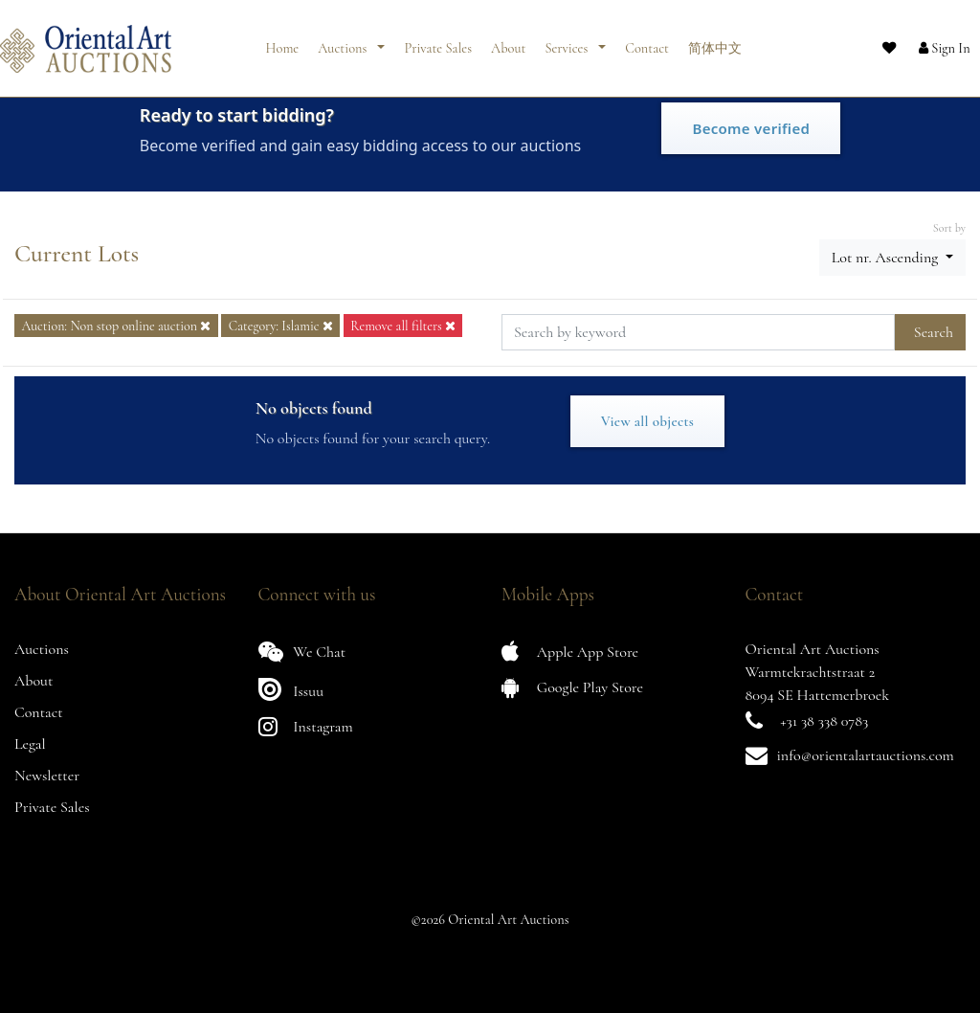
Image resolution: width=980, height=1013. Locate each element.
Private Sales (438, 41)
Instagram (305, 726)
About (508, 41)
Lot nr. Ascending (887, 257)
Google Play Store (572, 687)
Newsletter (46, 775)
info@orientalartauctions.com (865, 755)
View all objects (647, 421)
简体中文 (715, 41)
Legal (30, 744)
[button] (927, 41)
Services (567, 41)
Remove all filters (403, 326)
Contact (647, 41)
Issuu (291, 689)
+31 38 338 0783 (824, 721)
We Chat (302, 652)
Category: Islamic (281, 326)
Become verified (751, 128)
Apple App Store (569, 652)
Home (283, 41)
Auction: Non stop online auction (116, 326)
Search (933, 332)
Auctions (343, 41)
